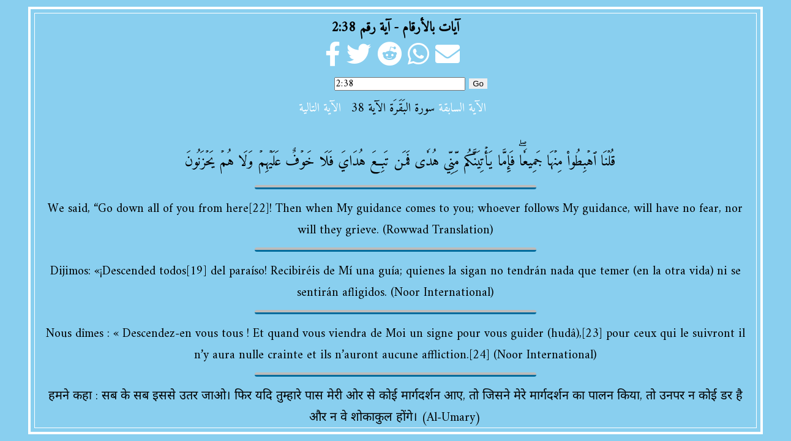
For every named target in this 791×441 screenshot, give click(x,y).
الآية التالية (320, 108)
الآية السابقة (462, 108)
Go (478, 83)
